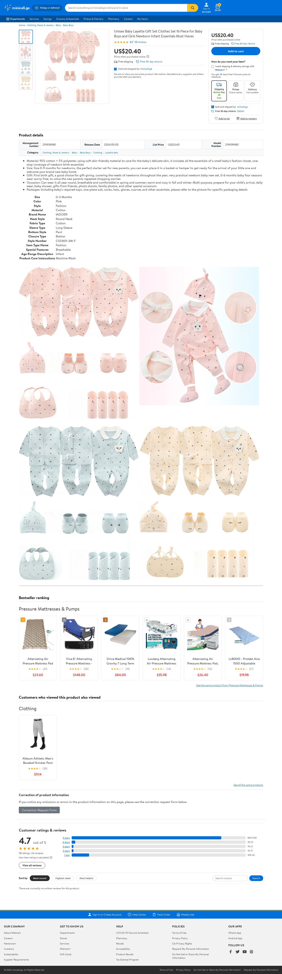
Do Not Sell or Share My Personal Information (217, 970)
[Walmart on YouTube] (244, 952)
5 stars (66, 837)
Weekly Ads (185, 914)
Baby (58, 25)
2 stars (66, 850)
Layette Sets (111, 152)
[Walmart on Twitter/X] (237, 952)
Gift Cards (65, 954)
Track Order (161, 914)
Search (256, 878)
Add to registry (246, 118)
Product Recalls (124, 954)
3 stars (66, 846)
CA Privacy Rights (182, 943)
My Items (142, 19)
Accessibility (123, 949)
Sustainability (11, 954)
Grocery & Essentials (67, 19)
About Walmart (12, 932)
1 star (67, 855)
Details (240, 111)
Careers (128, 19)
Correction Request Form (39, 810)
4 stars (66, 842)
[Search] (192, 8)
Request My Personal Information (190, 949)
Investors (9, 949)
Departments (15, 19)
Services (34, 19)
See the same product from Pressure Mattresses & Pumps (229, 685)
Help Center (137, 914)
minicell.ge (146, 68)
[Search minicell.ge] (126, 8)
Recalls (120, 943)
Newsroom (10, 943)
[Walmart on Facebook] (230, 952)
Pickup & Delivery (93, 19)
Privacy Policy (180, 938)
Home (22, 25)
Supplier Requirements (16, 959)
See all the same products (248, 785)
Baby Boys (68, 25)
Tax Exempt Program (127, 959)
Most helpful (86, 878)
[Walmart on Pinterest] (251, 952)
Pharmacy (113, 19)
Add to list (222, 118)
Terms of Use (179, 932)
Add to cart (236, 51)
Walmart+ (65, 949)
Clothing (97, 152)
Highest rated (62, 878)
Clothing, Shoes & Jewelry (40, 25)
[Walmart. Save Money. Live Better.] (17, 7)
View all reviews (32, 865)
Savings (47, 19)
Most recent (39, 878)
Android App (235, 938)
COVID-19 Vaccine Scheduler (132, 932)
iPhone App (234, 932)
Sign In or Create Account (104, 914)
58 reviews (140, 42)
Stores (63, 938)
